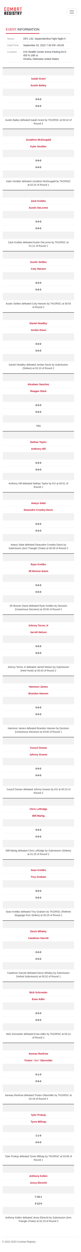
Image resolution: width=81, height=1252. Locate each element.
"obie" (38, 1060)
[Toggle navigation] (72, 11)
